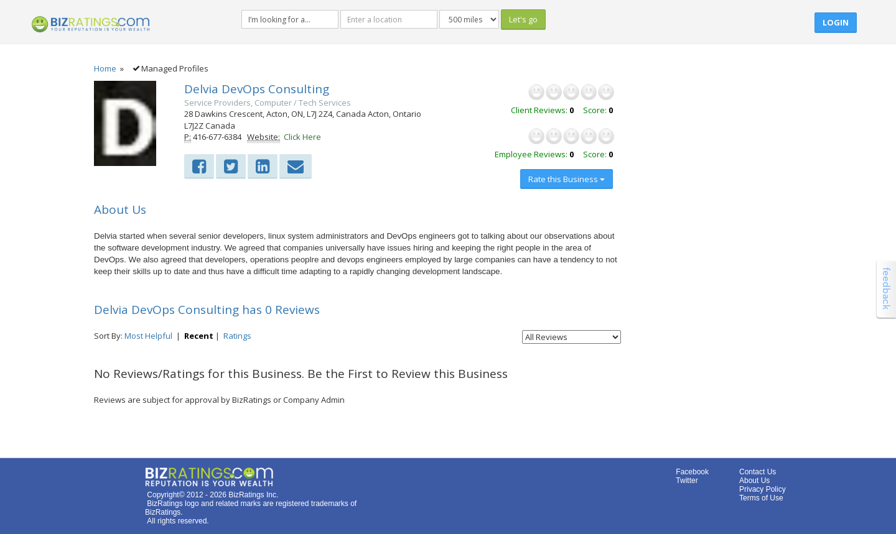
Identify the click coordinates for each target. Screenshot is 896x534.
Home (105, 68)
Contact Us (757, 471)
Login (836, 22)
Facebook (692, 471)
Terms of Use (761, 498)
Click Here (302, 136)
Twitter (687, 480)
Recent (198, 335)
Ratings (237, 335)
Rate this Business (566, 179)
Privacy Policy (762, 489)
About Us (754, 480)
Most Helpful (148, 335)
